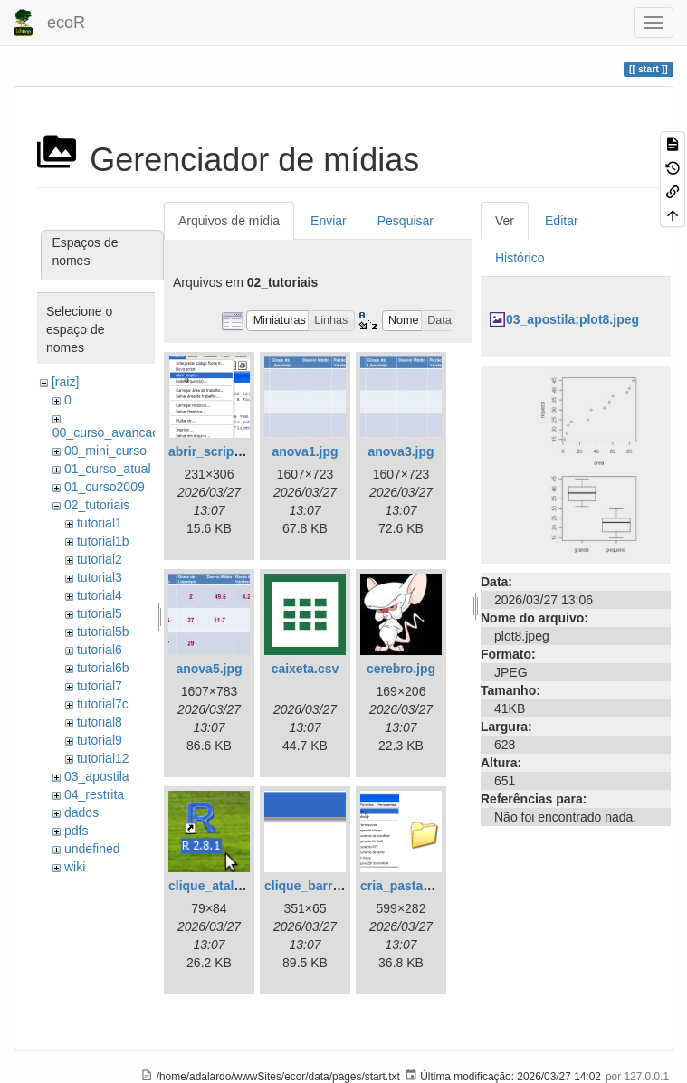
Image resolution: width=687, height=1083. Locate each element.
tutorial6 (99, 649)
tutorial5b (103, 631)
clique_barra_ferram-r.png (343, 886)
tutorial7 (99, 686)
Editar (561, 221)
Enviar (328, 221)
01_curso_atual (107, 468)
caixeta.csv (305, 668)
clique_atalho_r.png (227, 886)
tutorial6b (103, 667)
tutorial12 (103, 758)
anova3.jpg (400, 451)
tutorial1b (103, 541)
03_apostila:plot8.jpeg (572, 319)
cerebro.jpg (401, 668)
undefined (92, 848)
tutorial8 (99, 722)
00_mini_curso (105, 450)
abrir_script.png (216, 451)
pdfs (76, 830)
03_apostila (96, 776)
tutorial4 (99, 595)
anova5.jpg (209, 668)
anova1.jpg (305, 451)
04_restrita (94, 794)
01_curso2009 (104, 487)
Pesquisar (405, 221)
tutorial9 (99, 740)
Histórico (519, 258)
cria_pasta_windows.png (435, 886)
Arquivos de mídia (229, 221)
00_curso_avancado (109, 432)
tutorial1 (99, 523)
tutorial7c (103, 704)
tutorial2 (99, 559)
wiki (74, 867)
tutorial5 (99, 613)
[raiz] (65, 382)
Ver (504, 221)
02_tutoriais (96, 505)
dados (81, 812)
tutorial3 (99, 577)
